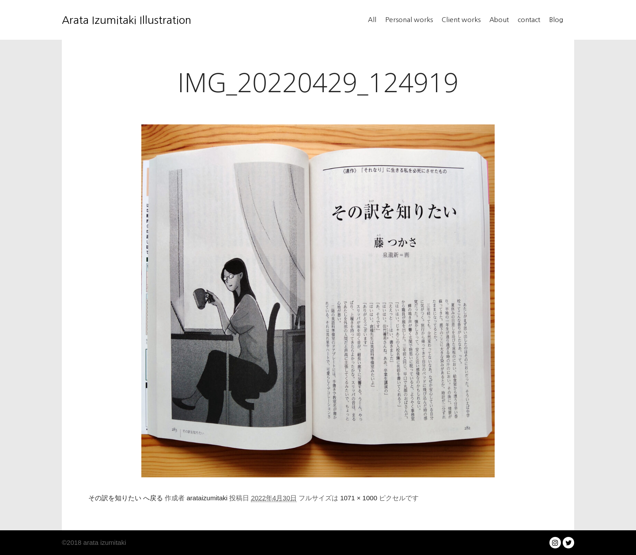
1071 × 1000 (358, 498)
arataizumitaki (207, 498)
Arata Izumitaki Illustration (106, 20)
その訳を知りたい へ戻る (125, 498)
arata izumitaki (103, 542)
